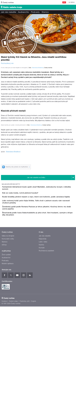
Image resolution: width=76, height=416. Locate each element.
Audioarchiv (23, 12)
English (33, 410)
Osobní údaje (13, 410)
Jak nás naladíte (8, 12)
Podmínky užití (24, 410)
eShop (4, 354)
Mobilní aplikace (8, 373)
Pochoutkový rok (7, 63)
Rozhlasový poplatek (46, 360)
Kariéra (41, 354)
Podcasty (35, 12)
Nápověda (42, 348)
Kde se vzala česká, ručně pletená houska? (28, 281)
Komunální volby (8, 348)
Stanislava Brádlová (37, 110)
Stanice (45, 12)
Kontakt (42, 357)
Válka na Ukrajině (8, 345)
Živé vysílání (6, 364)
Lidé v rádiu (43, 351)
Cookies (4, 410)
